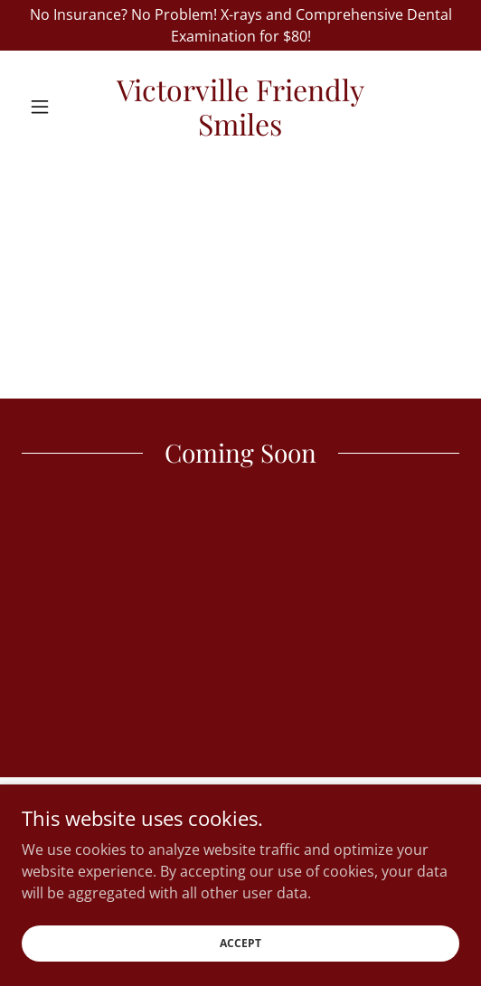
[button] (55, 107)
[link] (241, 107)
